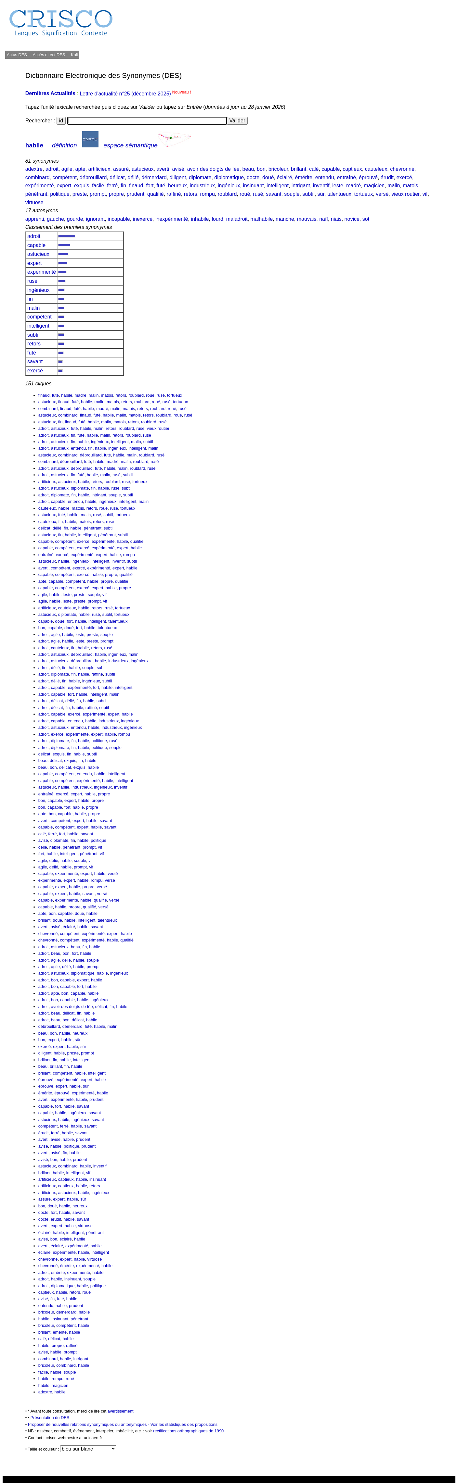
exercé (404, 177)
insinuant (253, 185)
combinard (37, 177)
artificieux (99, 169)
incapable (119, 219)
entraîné (346, 177)
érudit (387, 177)
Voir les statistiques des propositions (183, 1424)
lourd (217, 219)
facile (98, 185)
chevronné (402, 169)
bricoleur (278, 169)
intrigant (301, 185)
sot (365, 219)
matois (410, 185)
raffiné (174, 194)
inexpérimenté (171, 219)
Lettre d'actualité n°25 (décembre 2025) (135, 93)
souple (291, 194)
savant (273, 194)
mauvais (307, 219)
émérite (303, 177)
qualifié (155, 194)
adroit (52, 169)
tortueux (363, 194)
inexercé (142, 219)
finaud (136, 185)
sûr (321, 194)
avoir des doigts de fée (213, 169)
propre (116, 194)
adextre (34, 169)
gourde (75, 219)
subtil (308, 194)
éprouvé (368, 177)
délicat (117, 177)
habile (34, 145)
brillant (298, 169)
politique (60, 194)
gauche (55, 219)
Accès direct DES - (50, 54)
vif (424, 194)
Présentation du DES (50, 1417)
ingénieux (229, 185)
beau (248, 169)
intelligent (278, 185)
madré (353, 185)
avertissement (121, 1411)
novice (352, 219)
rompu (207, 194)
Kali (74, 54)
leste (337, 185)
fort (149, 185)
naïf (323, 219)
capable (330, 169)
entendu (324, 177)
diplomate (200, 177)
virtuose (34, 202)
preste (79, 194)
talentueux (339, 194)
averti (162, 169)
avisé (178, 169)
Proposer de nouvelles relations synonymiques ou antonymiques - (89, 1424)
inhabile (200, 219)
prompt (98, 194)
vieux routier (405, 194)
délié (132, 177)
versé (382, 194)
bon (261, 169)
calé (314, 169)
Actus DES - (18, 54)
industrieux (202, 185)
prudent (135, 194)
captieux (352, 169)
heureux (177, 185)
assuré (121, 169)
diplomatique (229, 177)
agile (66, 169)
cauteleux (376, 169)
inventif (321, 185)
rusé (258, 194)
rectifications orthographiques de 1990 (188, 1430)
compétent (64, 177)
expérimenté (39, 185)
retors (190, 194)
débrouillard (93, 177)
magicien (374, 185)
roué (245, 194)
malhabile (262, 219)
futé (160, 185)
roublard (227, 194)
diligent (177, 177)
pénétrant (36, 194)
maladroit (237, 219)
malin (393, 185)
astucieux (143, 169)
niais (336, 219)
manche (285, 219)
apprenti (34, 219)
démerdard (153, 177)
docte (253, 177)
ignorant (95, 219)
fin (123, 185)
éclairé (284, 177)
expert (64, 185)
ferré (112, 185)
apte (80, 169)
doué (268, 177)
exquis (81, 185)
